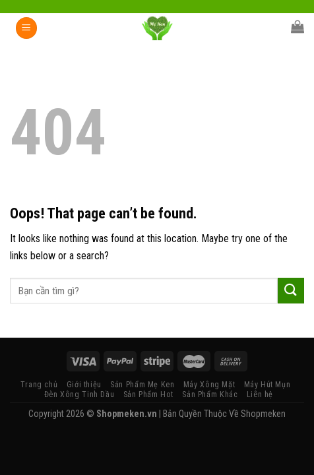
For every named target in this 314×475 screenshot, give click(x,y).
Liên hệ (260, 394)
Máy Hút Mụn (267, 384)
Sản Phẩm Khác (209, 394)
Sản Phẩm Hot (148, 394)
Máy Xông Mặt (209, 384)
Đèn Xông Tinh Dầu (79, 394)
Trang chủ (39, 384)
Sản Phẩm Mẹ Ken (142, 384)
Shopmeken (263, 413)
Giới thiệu (84, 384)
